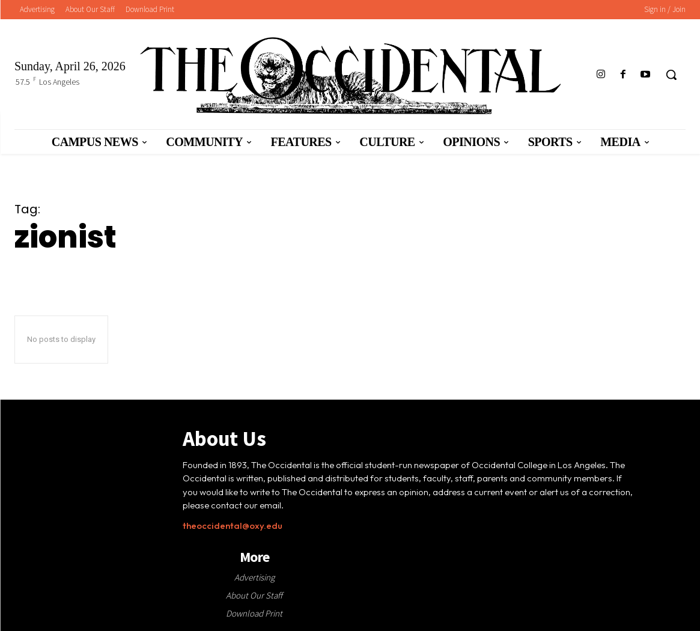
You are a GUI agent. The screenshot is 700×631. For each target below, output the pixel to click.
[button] (671, 74)
